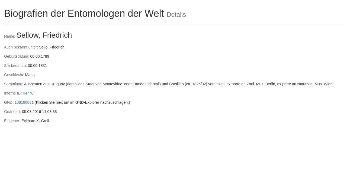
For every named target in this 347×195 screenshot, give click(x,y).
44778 (28, 93)
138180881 (24, 102)
